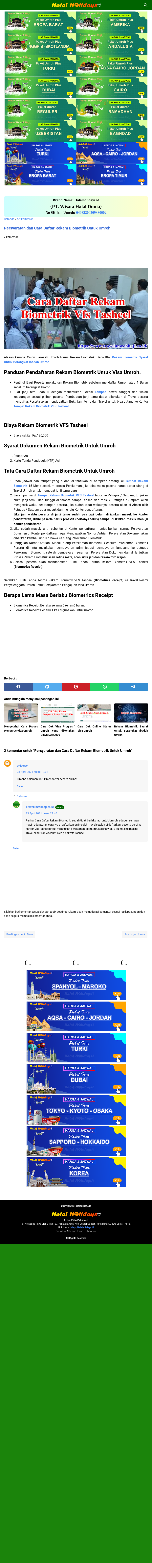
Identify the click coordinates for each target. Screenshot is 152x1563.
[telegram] (133, 687)
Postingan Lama (135, 934)
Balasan (22, 796)
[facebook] (18, 687)
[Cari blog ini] (145, 5)
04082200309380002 (91, 213)
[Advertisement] (76, 254)
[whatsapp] (104, 687)
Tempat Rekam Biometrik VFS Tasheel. (41, 406)
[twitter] (47, 687)
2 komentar (11, 237)
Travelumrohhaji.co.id (40, 807)
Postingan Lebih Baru (19, 934)
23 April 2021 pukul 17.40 (41, 813)
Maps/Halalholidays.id (82, 1546)
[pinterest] (76, 687)
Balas (20, 786)
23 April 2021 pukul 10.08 (32, 771)
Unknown (22, 765)
